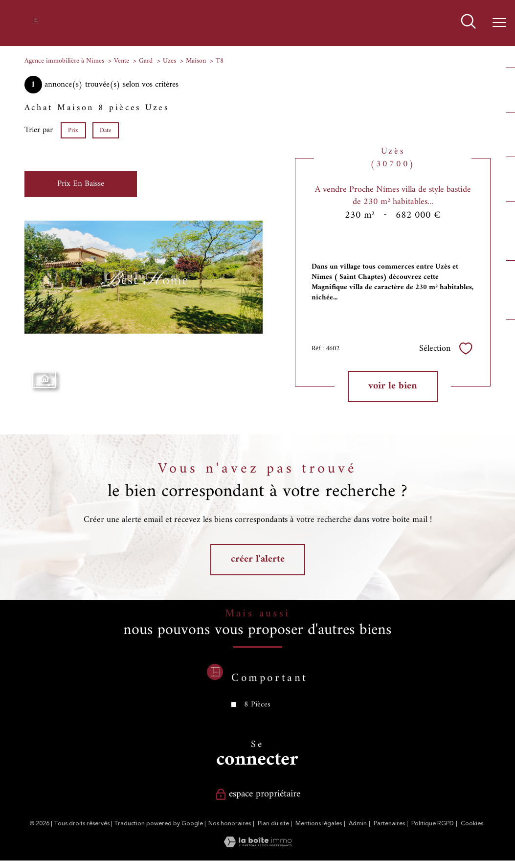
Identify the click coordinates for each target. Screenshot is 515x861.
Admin (358, 823)
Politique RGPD (432, 823)
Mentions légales (318, 823)
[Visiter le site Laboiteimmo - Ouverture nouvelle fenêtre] (258, 845)
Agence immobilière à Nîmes (64, 61)
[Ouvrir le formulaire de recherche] (468, 22)
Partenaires (389, 823)
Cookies (472, 823)
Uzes (169, 61)
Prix (73, 130)
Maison (196, 61)
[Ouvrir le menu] (499, 23)
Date (105, 130)
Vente (121, 61)
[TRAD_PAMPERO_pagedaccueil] (35, 22)
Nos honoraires (229, 823)
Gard (146, 61)
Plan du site (273, 823)
